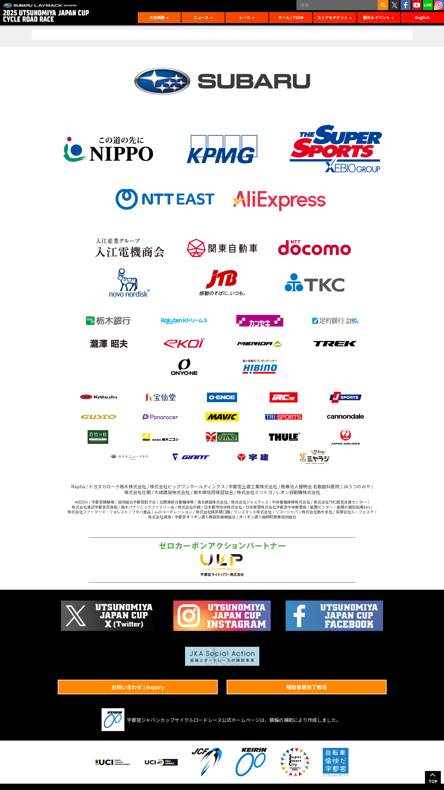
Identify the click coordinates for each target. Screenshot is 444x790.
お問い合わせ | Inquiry (137, 687)
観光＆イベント (378, 17)
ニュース (203, 17)
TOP (433, 781)
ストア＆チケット (334, 17)
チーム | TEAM (290, 17)
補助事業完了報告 (306, 687)
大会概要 (159, 17)
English (422, 17)
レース (247, 17)
